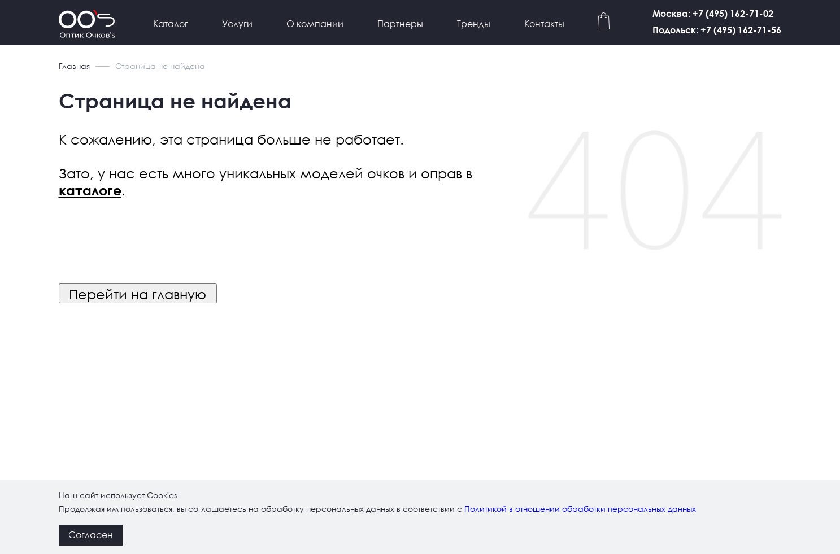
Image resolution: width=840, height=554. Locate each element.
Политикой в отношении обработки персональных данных (580, 508)
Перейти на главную (137, 293)
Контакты (544, 23)
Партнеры (400, 23)
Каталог (170, 23)
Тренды (473, 23)
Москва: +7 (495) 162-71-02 (712, 13)
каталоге (90, 190)
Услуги (237, 23)
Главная (74, 65)
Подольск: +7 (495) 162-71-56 (716, 29)
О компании (314, 23)
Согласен (90, 534)
